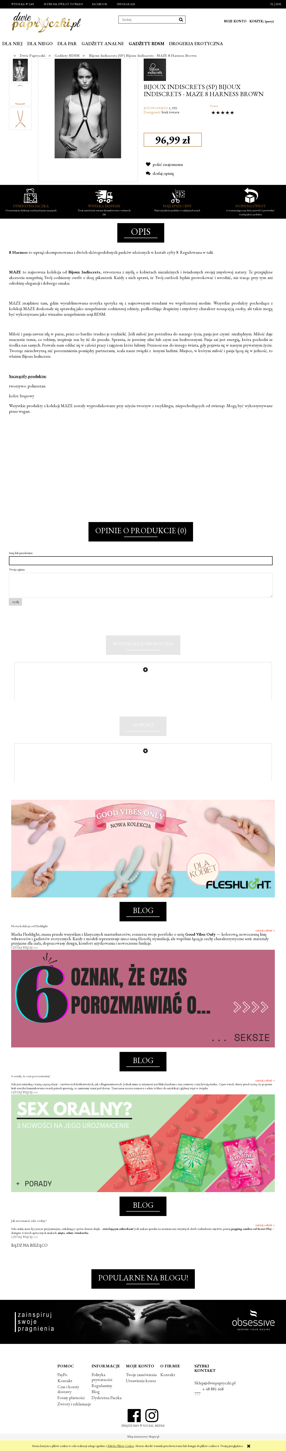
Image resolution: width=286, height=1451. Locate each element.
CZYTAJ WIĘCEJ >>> (24, 959)
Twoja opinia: (17, 569)
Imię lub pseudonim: (21, 553)
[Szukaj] (181, 19)
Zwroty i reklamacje (74, 1415)
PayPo (62, 1386)
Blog (96, 1403)
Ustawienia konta (141, 1392)
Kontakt (64, 1392)
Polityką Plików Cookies (120, 1446)
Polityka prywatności (102, 1388)
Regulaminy (102, 1397)
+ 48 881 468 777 (209, 1402)
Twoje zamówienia (141, 1386)
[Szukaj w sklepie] (148, 19)
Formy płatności (70, 1409)
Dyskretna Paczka (107, 1409)
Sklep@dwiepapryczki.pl (215, 1394)
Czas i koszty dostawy (68, 1400)
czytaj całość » (265, 941)
